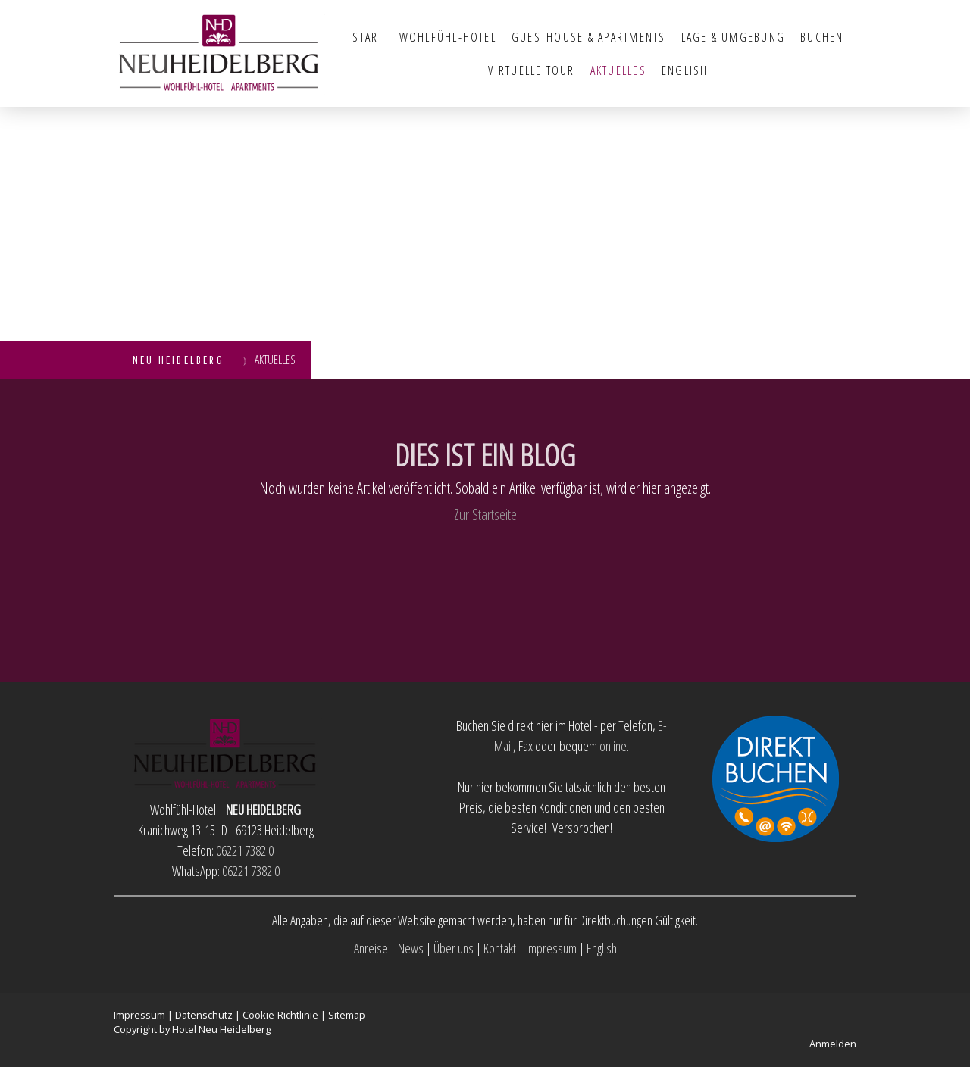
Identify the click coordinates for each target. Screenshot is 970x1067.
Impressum (551, 948)
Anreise (371, 948)
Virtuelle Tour (531, 70)
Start (367, 37)
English (685, 70)
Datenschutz (204, 1015)
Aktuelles (618, 70)
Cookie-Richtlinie (280, 1015)
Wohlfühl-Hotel (447, 37)
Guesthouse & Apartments (589, 37)
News (411, 948)
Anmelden (832, 1043)
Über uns (453, 948)
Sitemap (346, 1015)
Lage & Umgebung (733, 37)
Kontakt (499, 948)
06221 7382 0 (245, 850)
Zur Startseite (485, 514)
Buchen (821, 37)
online (613, 746)
